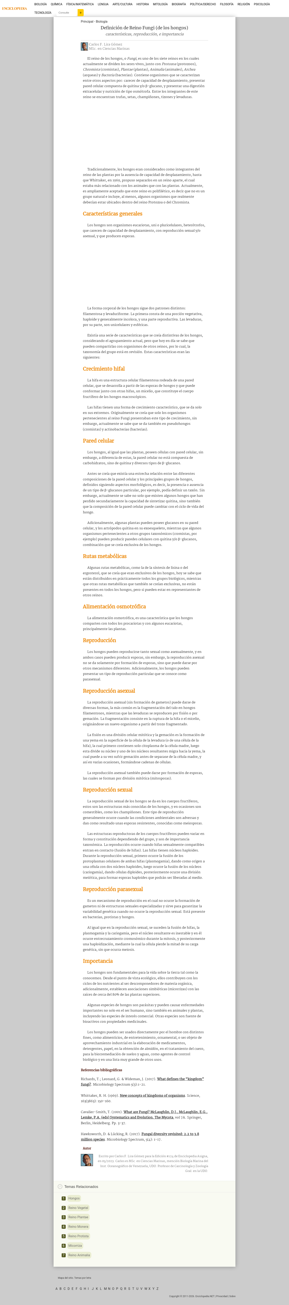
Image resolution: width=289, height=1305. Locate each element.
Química (56, 4)
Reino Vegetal (78, 1208)
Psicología (262, 4)
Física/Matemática (80, 4)
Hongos (74, 1198)
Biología (40, 4)
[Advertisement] (144, 133)
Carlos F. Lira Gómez (105, 44)
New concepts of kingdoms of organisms (152, 1096)
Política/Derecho (203, 4)
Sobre (232, 1296)
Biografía (179, 4)
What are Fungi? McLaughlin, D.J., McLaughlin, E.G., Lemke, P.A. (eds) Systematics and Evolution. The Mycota (144, 1114)
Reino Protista (79, 1236)
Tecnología (42, 12)
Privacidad (221, 1296)
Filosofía (226, 4)
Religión (243, 4)
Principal (87, 21)
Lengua (103, 4)
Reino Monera (78, 1227)
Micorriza (75, 1246)
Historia (142, 4)
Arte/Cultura (122, 4)
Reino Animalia (79, 1255)
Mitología (160, 4)
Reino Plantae (78, 1217)
